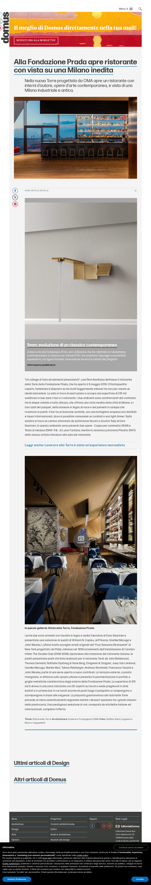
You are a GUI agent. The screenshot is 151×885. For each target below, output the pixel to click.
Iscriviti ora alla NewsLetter (36, 40)
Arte (14, 834)
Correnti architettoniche (63, 824)
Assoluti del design (60, 840)
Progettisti (56, 819)
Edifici (54, 829)
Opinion (15, 840)
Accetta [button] (140, 879)
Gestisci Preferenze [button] (16, 879)
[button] (130, 847)
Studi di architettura (61, 834)
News (14, 819)
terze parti (47, 858)
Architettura (18, 824)
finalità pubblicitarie (11, 863)
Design (15, 829)
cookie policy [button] (82, 855)
